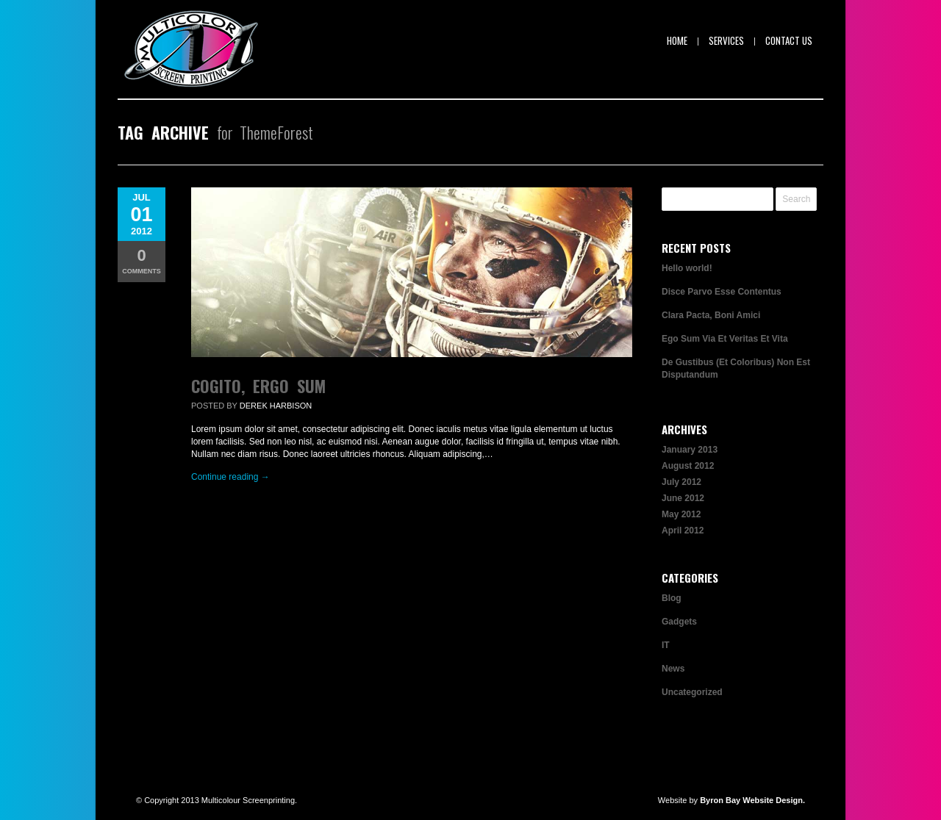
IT (666, 645)
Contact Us (788, 40)
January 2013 (690, 450)
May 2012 (681, 514)
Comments (141, 260)
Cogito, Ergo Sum (258, 386)
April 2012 (683, 530)
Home (677, 40)
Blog (671, 598)
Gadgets (679, 621)
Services (726, 40)
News (673, 668)
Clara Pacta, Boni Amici (711, 315)
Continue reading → (230, 477)
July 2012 (681, 482)
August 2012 (688, 466)
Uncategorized (692, 692)
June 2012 (683, 498)
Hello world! (687, 268)
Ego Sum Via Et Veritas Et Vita (725, 339)
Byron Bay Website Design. (752, 800)
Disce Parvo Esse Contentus (721, 292)
